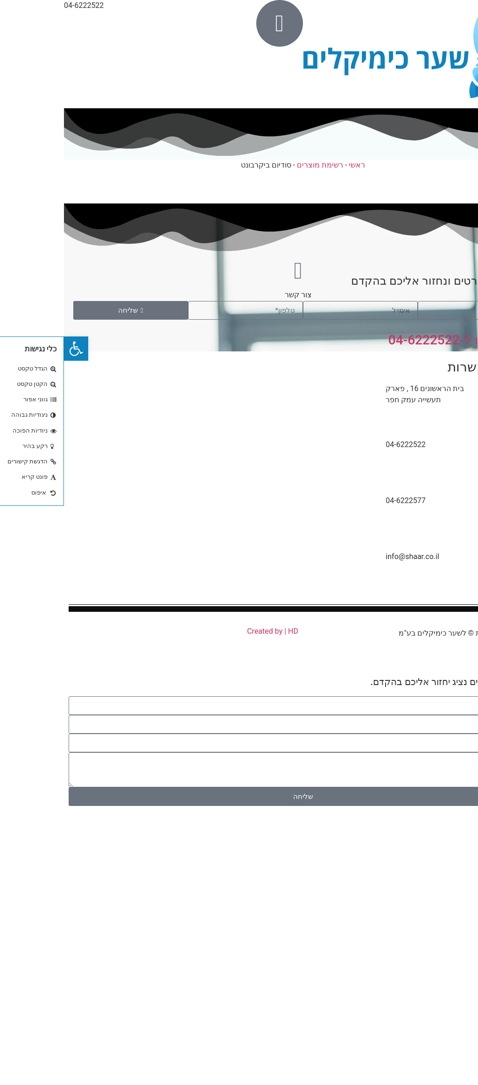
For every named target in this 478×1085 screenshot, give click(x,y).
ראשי (293, 165)
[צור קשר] (234, 270)
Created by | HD (208, 631)
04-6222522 (453, 841)
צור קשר (234, 294)
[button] (12, 348)
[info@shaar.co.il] (445, 574)
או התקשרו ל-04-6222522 (398, 340)
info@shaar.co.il (348, 556)
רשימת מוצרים (256, 165)
